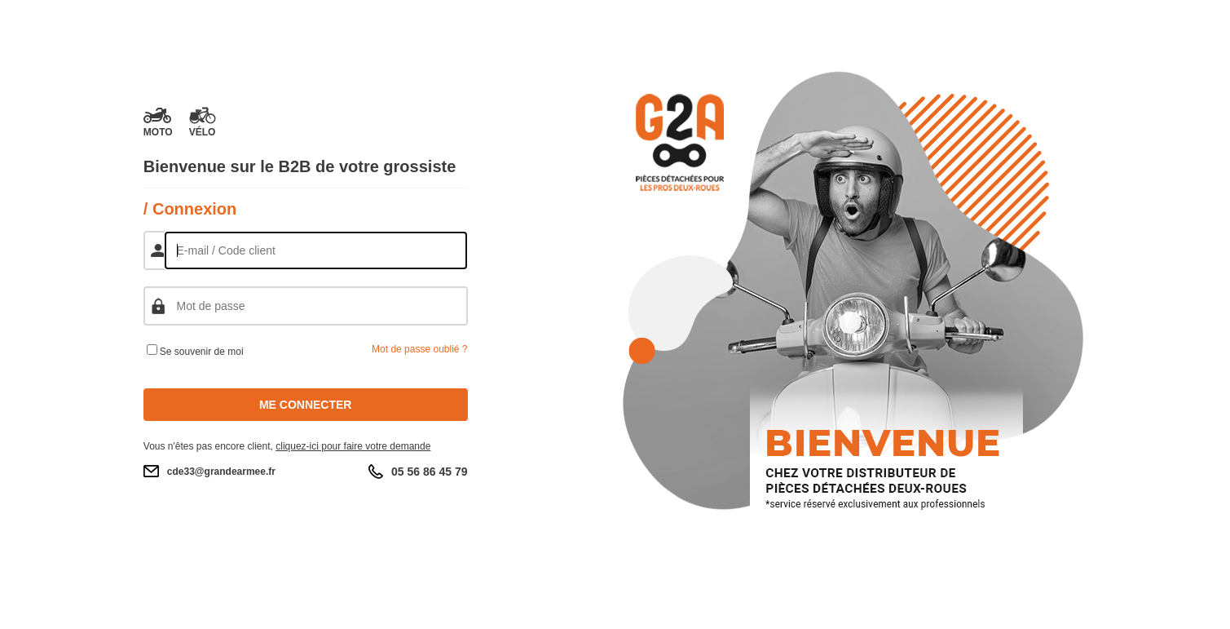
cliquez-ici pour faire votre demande (353, 446)
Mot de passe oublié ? (419, 349)
